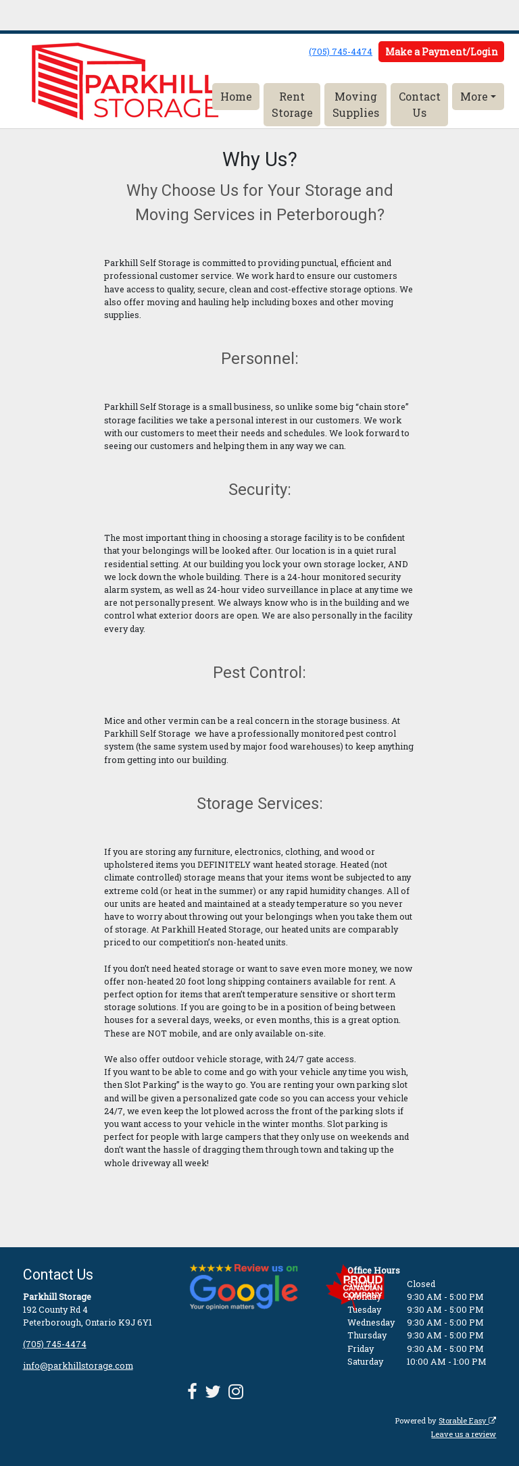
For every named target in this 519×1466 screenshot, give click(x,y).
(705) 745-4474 (340, 51)
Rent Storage (292, 104)
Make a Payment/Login (441, 51)
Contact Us (420, 104)
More (474, 96)
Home (236, 96)
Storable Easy (467, 1420)
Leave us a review (463, 1434)
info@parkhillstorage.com (78, 1365)
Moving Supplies (355, 104)
